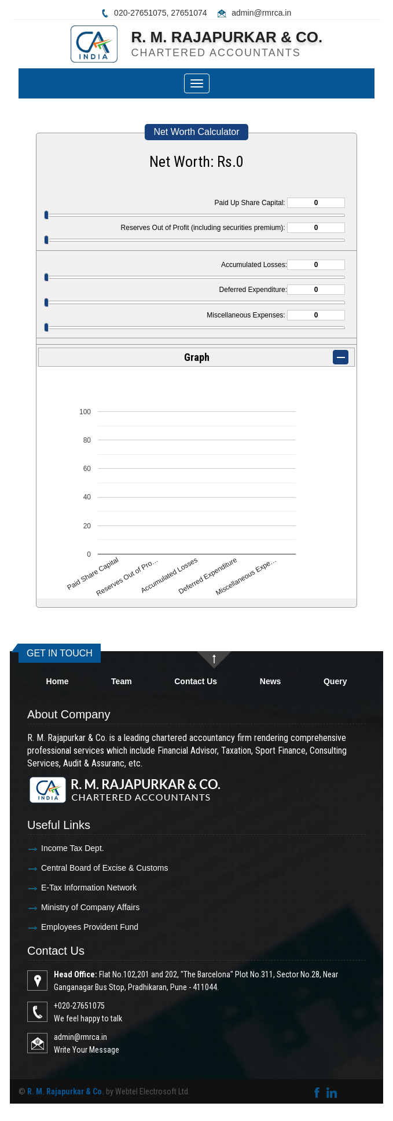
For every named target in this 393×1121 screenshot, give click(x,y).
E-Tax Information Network (64, 887)
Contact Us (195, 681)
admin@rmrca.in (261, 12)
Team (121, 681)
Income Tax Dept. (47, 848)
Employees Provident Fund (64, 927)
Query (335, 681)
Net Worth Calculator (196, 132)
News (270, 681)
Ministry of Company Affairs (65, 907)
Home (57, 681)
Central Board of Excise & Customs (79, 867)
